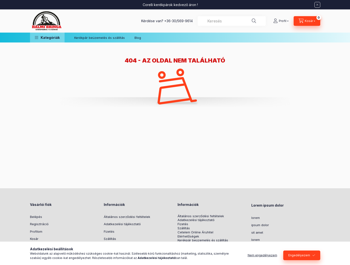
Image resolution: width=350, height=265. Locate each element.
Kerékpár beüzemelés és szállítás (99, 38)
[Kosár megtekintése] (307, 21)
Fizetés (109, 231)
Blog (137, 38)
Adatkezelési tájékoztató (122, 224)
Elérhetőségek (188, 236)
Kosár (34, 239)
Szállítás (110, 239)
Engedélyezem (299, 255)
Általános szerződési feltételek (127, 217)
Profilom (36, 231)
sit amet (257, 232)
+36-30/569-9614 (178, 21)
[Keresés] (254, 21)
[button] (47, 37)
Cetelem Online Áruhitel (195, 232)
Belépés (36, 217)
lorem (255, 218)
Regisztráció (39, 224)
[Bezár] (317, 5)
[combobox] (232, 21)
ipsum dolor (260, 225)
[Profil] (281, 21)
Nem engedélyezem (262, 255)
